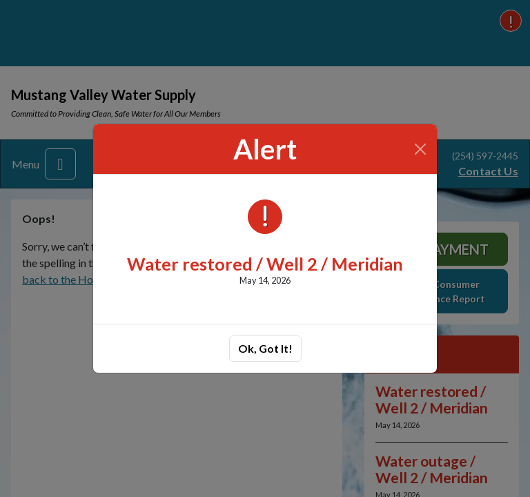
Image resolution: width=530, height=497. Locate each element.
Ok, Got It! (265, 348)
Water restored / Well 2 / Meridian (265, 263)
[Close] (420, 149)
